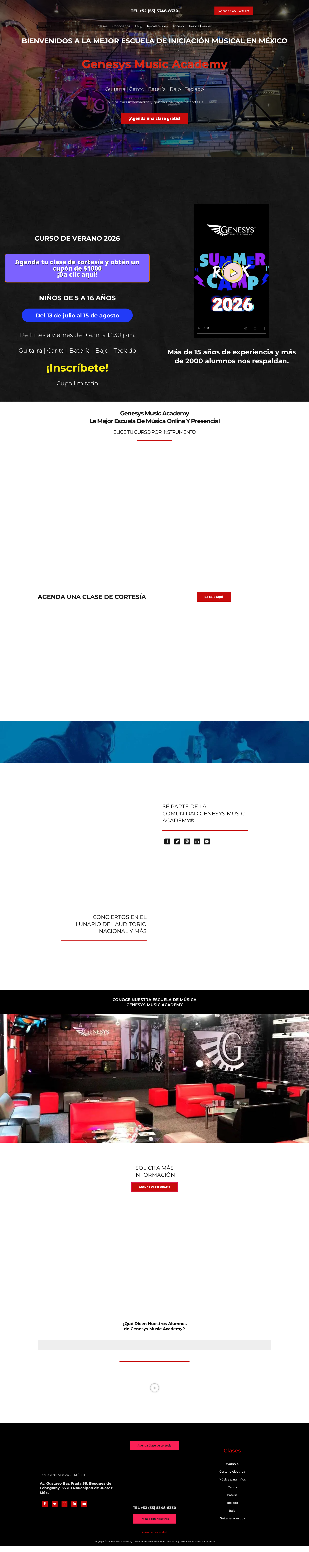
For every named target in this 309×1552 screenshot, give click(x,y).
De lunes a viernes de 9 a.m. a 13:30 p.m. (77, 337)
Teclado (232, 1508)
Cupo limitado (77, 384)
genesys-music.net (154, 391)
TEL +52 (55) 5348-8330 (154, 10)
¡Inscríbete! (77, 369)
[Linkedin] (197, 846)
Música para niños (232, 1485)
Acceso (178, 26)
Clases (103, 26)
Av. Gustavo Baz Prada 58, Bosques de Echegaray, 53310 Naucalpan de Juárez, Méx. (77, 1494)
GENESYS (210, 1547)
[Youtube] (207, 846)
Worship (232, 1469)
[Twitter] (177, 846)
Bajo (232, 1516)
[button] (232, 271)
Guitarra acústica (232, 1524)
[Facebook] (167, 846)
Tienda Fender (200, 26)
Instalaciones (157, 26)
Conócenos (121, 26)
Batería (232, 1500)
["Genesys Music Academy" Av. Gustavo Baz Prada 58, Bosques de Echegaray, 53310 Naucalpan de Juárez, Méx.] (154, 1483)
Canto (232, 1493)
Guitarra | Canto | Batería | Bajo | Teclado (77, 352)
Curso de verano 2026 (77, 238)
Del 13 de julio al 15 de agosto (77, 317)
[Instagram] (187, 846)
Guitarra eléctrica (232, 1477)
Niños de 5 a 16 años (77, 300)
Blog (138, 26)
